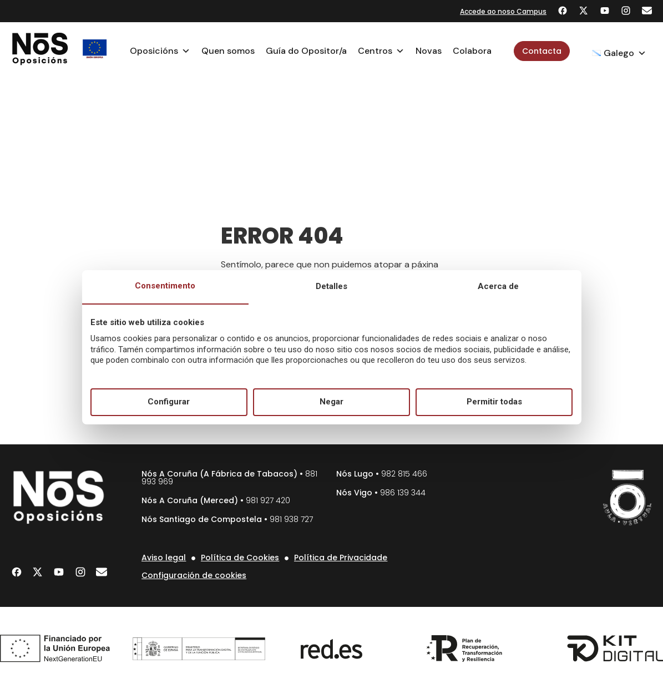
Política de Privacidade (340, 557)
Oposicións (160, 51)
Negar (331, 402)
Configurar (169, 402)
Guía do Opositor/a (306, 51)
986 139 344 (403, 492)
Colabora (472, 51)
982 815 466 (404, 473)
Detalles (331, 286)
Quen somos (228, 51)
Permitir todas (494, 402)
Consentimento (165, 286)
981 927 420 (268, 500)
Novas (429, 51)
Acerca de (498, 286)
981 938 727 (291, 519)
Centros (381, 51)
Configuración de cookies (193, 575)
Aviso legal (163, 557)
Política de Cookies (240, 557)
